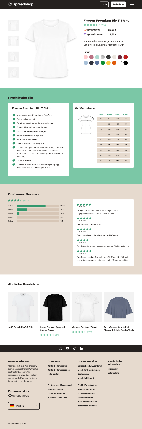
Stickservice (83, 374)
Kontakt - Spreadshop (57, 366)
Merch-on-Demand (56, 393)
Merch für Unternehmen (89, 370)
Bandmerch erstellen (87, 406)
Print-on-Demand (55, 389)
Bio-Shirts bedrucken (87, 402)
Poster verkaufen (85, 397)
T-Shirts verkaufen (86, 393)
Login (104, 4)
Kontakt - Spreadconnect (59, 370)
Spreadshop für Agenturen (90, 366)
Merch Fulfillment (86, 378)
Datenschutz (113, 373)
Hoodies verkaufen (86, 389)
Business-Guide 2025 (57, 397)
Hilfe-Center (53, 374)
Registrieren (118, 4)
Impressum (113, 369)
